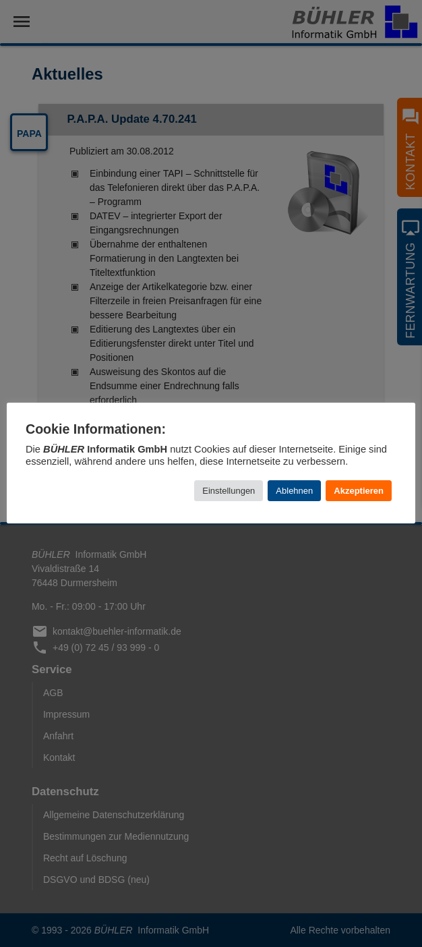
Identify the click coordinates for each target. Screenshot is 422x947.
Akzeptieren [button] (359, 491)
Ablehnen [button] (294, 491)
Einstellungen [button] (228, 491)
